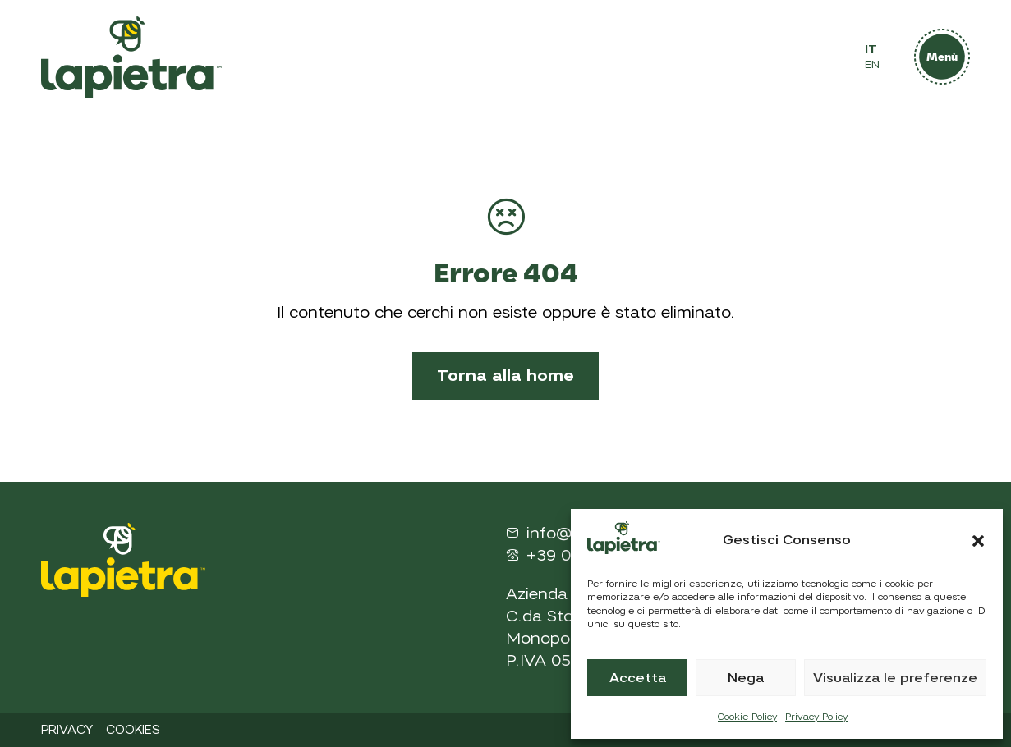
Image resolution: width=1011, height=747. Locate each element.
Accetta (637, 678)
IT (871, 49)
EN (872, 64)
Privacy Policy (816, 716)
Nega (746, 678)
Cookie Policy (747, 716)
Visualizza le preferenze (895, 678)
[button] (978, 541)
